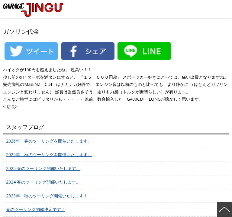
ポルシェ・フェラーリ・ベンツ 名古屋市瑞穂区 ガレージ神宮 (33, 10)
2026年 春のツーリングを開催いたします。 (49, 141)
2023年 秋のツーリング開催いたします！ (47, 196)
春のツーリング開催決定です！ (35, 209)
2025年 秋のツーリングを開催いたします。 (49, 154)
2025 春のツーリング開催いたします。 (43, 168)
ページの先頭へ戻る (224, 209)
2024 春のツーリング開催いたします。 (43, 182)
